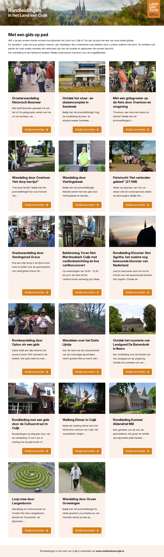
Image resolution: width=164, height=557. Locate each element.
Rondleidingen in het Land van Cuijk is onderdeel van (82, 551)
